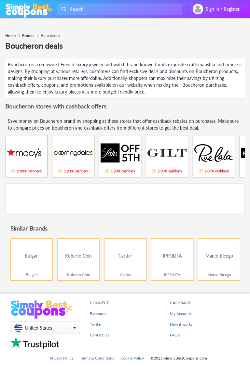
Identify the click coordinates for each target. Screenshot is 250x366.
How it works (181, 324)
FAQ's (175, 335)
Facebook (98, 313)
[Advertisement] (125, 198)
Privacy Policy (62, 358)
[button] (45, 328)
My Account (180, 313)
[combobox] (118, 9)
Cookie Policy (132, 358)
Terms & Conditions (97, 358)
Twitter (96, 324)
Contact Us (99, 335)
